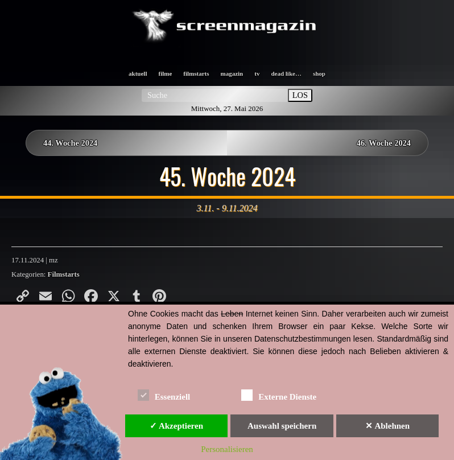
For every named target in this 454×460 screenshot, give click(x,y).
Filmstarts (64, 274)
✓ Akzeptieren (176, 425)
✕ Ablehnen (387, 425)
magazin (232, 73)
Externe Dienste (278, 394)
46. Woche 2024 (384, 142)
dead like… (286, 73)
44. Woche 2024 (70, 142)
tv (256, 73)
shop (319, 73)
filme (165, 73)
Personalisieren (227, 449)
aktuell (138, 73)
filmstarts (196, 73)
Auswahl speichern (281, 425)
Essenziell (164, 394)
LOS (300, 95)
